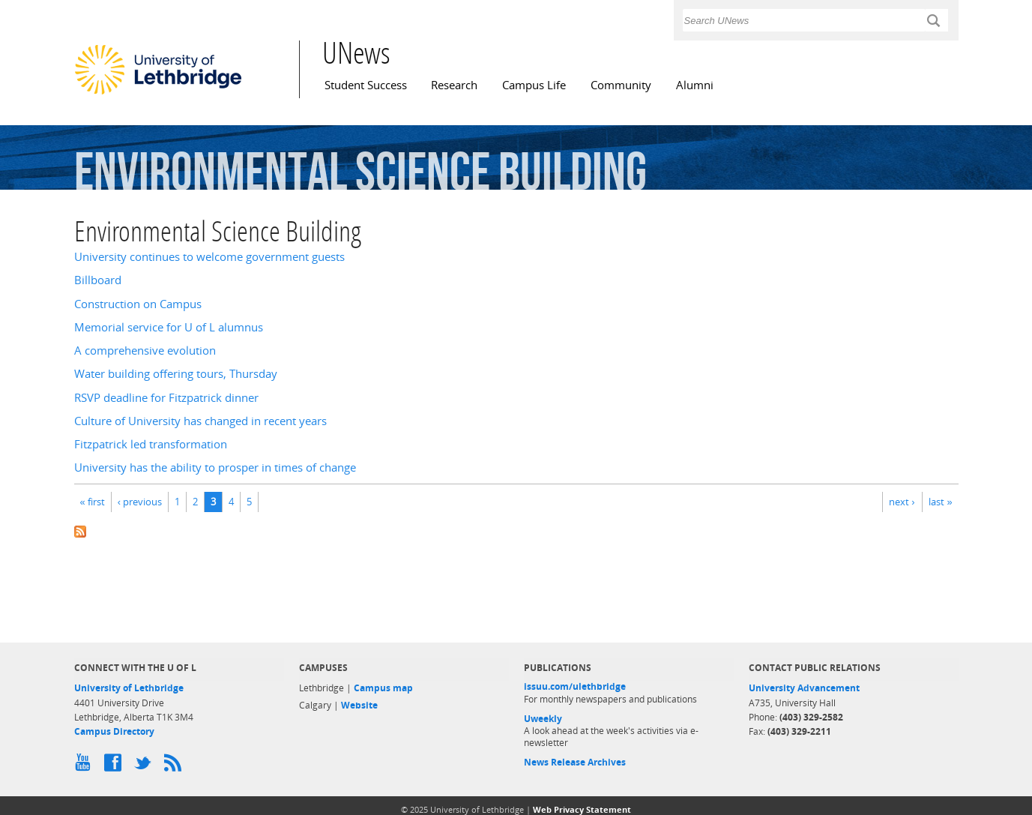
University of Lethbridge (129, 688)
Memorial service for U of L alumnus (168, 327)
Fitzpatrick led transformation (150, 444)
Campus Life (534, 85)
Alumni (694, 85)
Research (454, 85)
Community (621, 85)
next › (901, 501)
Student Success (366, 85)
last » (940, 501)
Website (359, 705)
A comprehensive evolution (145, 350)
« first (92, 501)
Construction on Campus (138, 304)
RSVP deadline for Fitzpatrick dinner (166, 398)
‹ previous (140, 501)
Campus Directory (114, 731)
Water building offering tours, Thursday (175, 374)
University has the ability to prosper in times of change (215, 467)
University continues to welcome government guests (209, 257)
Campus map (383, 688)
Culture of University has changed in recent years (200, 421)
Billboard (97, 280)
